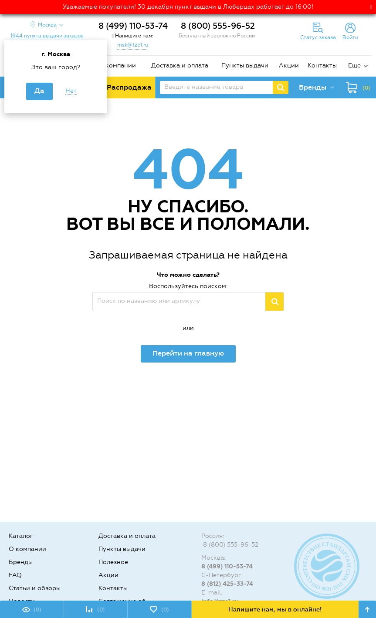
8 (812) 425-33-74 (227, 584)
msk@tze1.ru (132, 45)
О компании (117, 65)
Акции (289, 65)
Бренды (21, 562)
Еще (354, 65)
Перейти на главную (188, 353)
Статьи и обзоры (35, 588)
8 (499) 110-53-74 (133, 26)
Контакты (322, 65)
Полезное (113, 562)
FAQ (15, 575)
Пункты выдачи (244, 65)
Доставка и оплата (179, 65)
